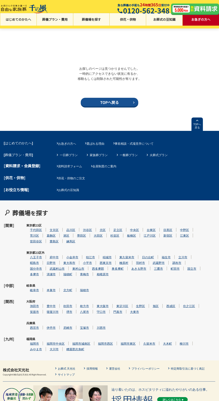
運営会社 (117, 336)
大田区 (109, 227)
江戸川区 (161, 227)
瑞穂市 (95, 272)
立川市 (194, 244)
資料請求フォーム (72, 165)
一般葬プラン (129, 154)
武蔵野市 (170, 249)
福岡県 (30, 312)
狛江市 (101, 244)
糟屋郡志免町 (87, 317)
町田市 (186, 255)
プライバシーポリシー (149, 336)
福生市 (177, 244)
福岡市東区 (139, 312)
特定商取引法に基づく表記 (194, 336)
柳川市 (195, 312)
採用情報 (94, 336)
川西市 (112, 300)
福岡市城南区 (93, 312)
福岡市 (45, 312)
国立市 (203, 255)
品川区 (82, 221)
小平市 (98, 249)
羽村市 (151, 249)
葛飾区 (62, 227)
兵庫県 (30, 301)
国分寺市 (47, 255)
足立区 (129, 221)
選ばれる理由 (99, 143)
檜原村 (135, 249)
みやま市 (47, 317)
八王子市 (47, 244)
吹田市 (79, 283)
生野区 (151, 283)
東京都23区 (30, 223)
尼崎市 (79, 300)
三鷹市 (169, 255)
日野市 (62, 249)
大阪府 (30, 284)
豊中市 (62, 283)
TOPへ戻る (197, 126)
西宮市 (45, 300)
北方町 (79, 272)
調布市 (188, 249)
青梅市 (95, 261)
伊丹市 (62, 300)
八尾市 (95, 289)
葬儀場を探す (91, 22)
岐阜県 (30, 272)
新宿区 (179, 227)
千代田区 (47, 221)
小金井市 (84, 244)
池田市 (45, 283)
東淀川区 (134, 283)
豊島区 (65, 233)
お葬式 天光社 (67, 336)
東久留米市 (138, 244)
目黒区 (179, 221)
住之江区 (200, 283)
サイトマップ (67, 342)
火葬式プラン (159, 154)
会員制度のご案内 (108, 165)
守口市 (112, 289)
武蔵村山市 (68, 255)
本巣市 (62, 272)
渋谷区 (98, 221)
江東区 (195, 227)
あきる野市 (150, 255)
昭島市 (45, 249)
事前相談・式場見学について (139, 143)
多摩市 (45, 261)
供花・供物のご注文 (73, 176)
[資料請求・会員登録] (22, 165)
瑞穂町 (79, 261)
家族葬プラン (99, 154)
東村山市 (90, 255)
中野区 (195, 221)
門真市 (129, 289)
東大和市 (81, 249)
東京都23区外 (31, 246)
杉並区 (126, 227)
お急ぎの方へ (200, 22)
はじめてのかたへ (18, 22)
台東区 (162, 221)
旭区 (167, 283)
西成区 (182, 283)
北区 (114, 221)
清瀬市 (62, 261)
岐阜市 (45, 272)
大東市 (145, 289)
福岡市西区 (116, 312)
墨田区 (92, 227)
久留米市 (161, 312)
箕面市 (45, 289)
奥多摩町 (129, 255)
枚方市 (95, 283)
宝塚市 (95, 300)
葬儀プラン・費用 (55, 22)
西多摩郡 (109, 255)
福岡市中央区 (67, 312)
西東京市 (117, 249)
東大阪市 (114, 283)
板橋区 (142, 227)
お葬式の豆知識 (164, 22)
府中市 (65, 244)
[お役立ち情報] (16, 187)
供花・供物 (128, 22)
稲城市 (118, 244)
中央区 (145, 221)
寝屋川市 (64, 289)
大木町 (178, 312)
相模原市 (114, 261)
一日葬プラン (69, 154)
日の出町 (159, 244)
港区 (78, 227)
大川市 (65, 317)
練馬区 (82, 233)
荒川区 (45, 227)
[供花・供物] (14, 176)
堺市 (81, 289)
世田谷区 (47, 233)
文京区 (65, 221)
